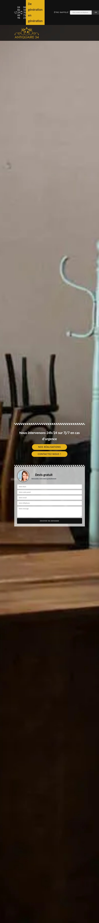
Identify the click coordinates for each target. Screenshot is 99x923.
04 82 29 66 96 (15, 12)
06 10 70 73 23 (21, 12)
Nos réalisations (49, 446)
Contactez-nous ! (49, 454)
